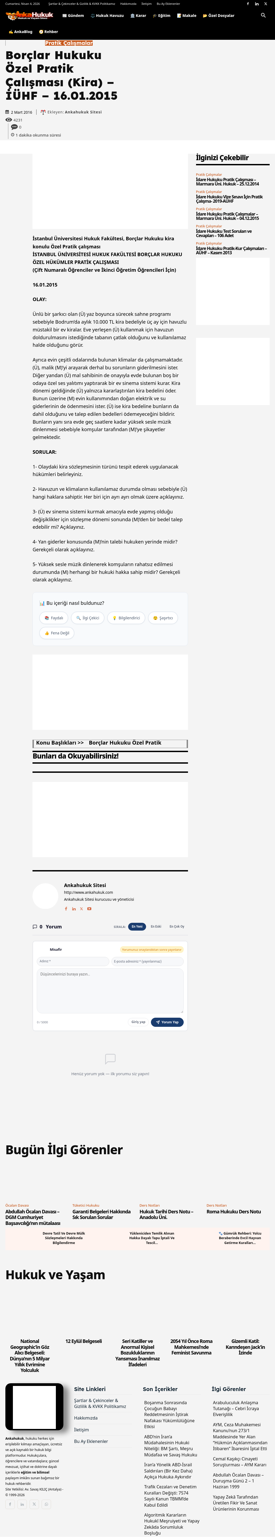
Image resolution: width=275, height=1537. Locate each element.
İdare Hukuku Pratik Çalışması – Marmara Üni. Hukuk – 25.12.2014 (227, 182)
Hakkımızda (128, 4)
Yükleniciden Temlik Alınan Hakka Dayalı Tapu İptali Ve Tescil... (152, 1238)
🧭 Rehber (48, 31)
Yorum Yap (167, 1023)
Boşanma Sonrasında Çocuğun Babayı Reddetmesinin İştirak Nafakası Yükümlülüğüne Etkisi (169, 1415)
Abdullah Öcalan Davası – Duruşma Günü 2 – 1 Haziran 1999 (238, 1481)
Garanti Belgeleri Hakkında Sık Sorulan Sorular (102, 1215)
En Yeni (136, 927)
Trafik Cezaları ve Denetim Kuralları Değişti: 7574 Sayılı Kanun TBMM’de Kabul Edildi (170, 1497)
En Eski (155, 927)
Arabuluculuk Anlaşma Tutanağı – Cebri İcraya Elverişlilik (236, 1409)
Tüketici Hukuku (86, 1205)
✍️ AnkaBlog (20, 31)
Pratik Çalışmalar (69, 43)
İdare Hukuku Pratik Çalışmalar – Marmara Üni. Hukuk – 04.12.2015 (227, 216)
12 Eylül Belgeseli (84, 1341)
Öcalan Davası (17, 1205)
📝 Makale (187, 15)
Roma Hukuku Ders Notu (234, 1212)
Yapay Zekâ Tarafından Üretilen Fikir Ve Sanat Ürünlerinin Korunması (236, 1504)
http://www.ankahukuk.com (88, 893)
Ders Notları (150, 1205)
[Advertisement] (110, 191)
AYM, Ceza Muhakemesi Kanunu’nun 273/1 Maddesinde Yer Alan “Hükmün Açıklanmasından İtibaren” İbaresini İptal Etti (240, 1437)
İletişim (147, 4)
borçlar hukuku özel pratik (125, 743)
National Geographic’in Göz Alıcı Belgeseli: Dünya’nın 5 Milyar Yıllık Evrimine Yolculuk (29, 1356)
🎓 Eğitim (161, 15)
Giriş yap (138, 1022)
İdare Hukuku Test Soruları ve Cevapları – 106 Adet (224, 233)
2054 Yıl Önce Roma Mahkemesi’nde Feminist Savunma (191, 1347)
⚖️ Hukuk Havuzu (107, 15)
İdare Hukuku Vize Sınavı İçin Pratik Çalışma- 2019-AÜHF (229, 199)
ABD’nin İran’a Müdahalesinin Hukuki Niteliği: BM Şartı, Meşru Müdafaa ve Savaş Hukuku (170, 1446)
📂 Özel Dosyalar (218, 15)
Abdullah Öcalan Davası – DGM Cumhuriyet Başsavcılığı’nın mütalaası (32, 1218)
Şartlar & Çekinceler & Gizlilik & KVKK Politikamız (81, 4)
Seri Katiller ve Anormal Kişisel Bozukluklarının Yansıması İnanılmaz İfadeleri (137, 1353)
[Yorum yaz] (110, 991)
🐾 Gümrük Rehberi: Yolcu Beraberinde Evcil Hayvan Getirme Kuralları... (240, 1238)
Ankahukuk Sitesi (83, 112)
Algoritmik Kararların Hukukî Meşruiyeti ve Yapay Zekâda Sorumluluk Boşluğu (172, 1524)
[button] (263, 16)
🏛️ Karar (138, 15)
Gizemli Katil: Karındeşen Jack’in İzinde (245, 1347)
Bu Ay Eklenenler (168, 4)
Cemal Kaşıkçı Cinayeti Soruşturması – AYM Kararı (239, 1462)
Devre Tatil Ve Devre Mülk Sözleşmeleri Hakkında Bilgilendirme (63, 1238)
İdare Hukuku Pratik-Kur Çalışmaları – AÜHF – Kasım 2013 (231, 250)
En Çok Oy (176, 927)
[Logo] (32, 16)
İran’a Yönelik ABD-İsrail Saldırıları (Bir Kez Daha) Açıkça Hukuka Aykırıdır (168, 1471)
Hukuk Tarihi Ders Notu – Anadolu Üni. (166, 1215)
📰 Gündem (73, 15)
